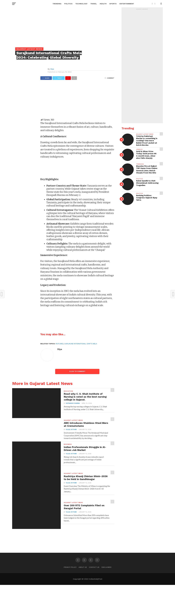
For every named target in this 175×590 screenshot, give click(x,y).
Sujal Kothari (71, 430)
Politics (68, 4)
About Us (83, 572)
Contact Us (94, 572)
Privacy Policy (70, 572)
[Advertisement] (77, 100)
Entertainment (126, 4)
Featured (60, 344)
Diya (52, 69)
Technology (81, 4)
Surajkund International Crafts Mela (80, 344)
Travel (93, 4)
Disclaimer (106, 572)
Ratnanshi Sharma (72, 405)
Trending (56, 4)
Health (103, 4)
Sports (113, 4)
